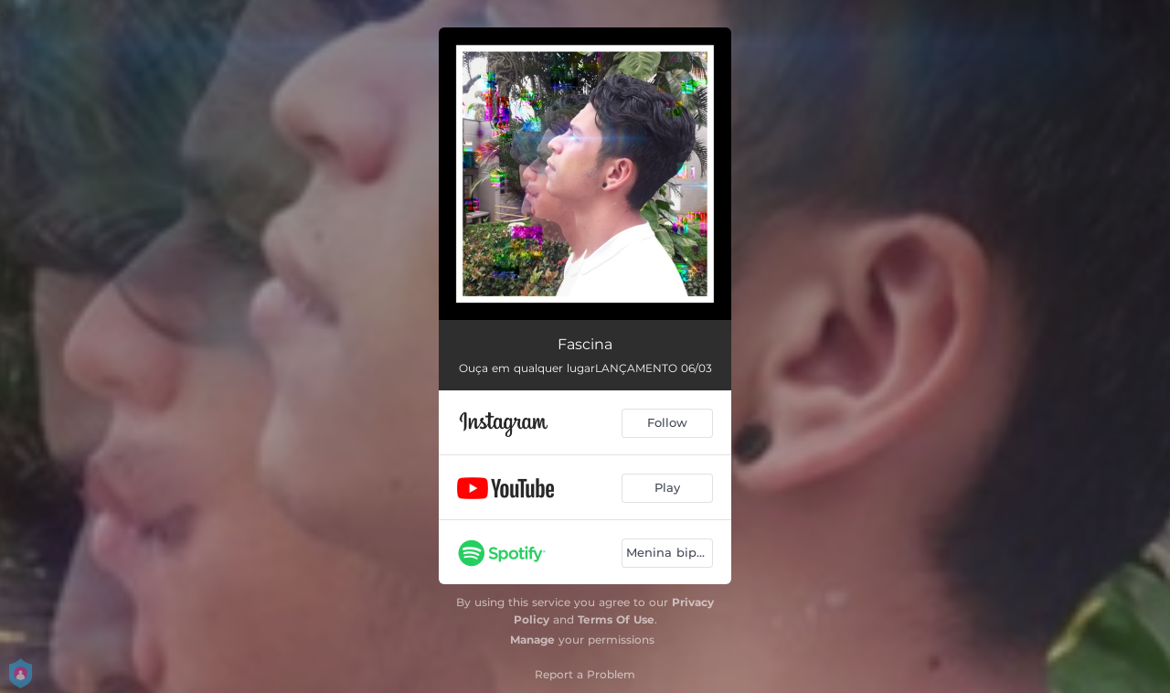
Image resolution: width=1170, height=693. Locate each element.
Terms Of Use (616, 619)
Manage (532, 639)
